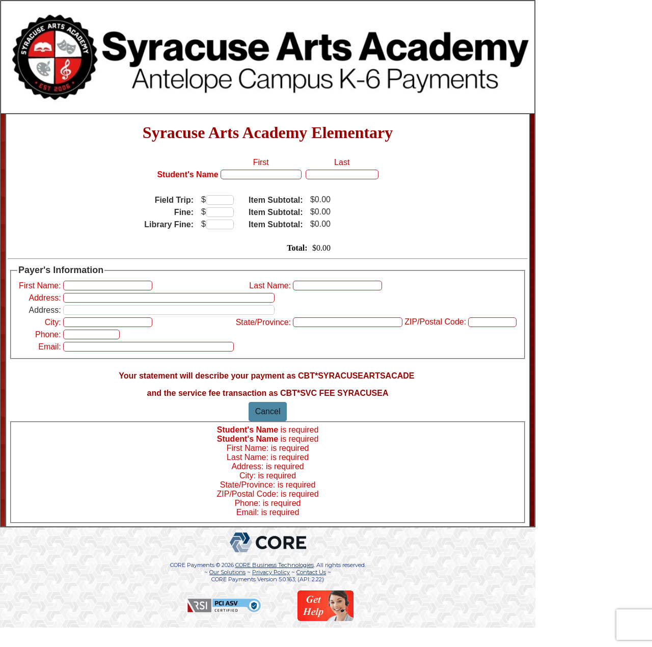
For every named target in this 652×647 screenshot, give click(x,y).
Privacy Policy (271, 572)
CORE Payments (192, 565)
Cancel (268, 411)
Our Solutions (227, 572)
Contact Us (311, 572)
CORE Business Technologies (274, 565)
